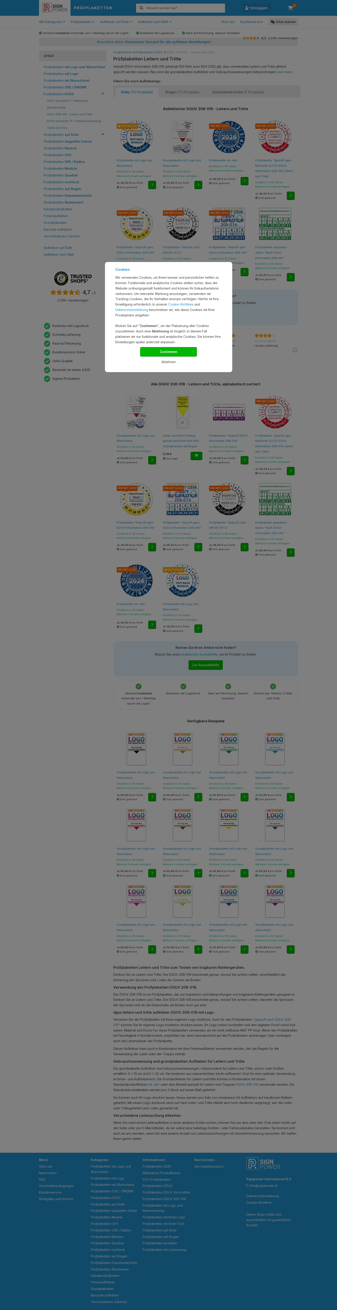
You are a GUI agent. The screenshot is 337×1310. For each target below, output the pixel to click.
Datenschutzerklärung (131, 310)
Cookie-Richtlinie (181, 304)
